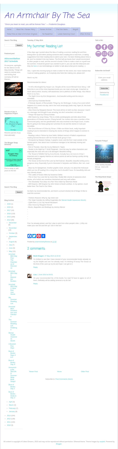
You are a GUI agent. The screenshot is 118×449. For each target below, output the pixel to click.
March (11, 405)
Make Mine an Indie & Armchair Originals (22, 34)
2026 (9, 204)
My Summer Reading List (13, 300)
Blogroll (75, 29)
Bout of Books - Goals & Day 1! (12, 395)
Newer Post (33, 371)
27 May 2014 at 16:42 (53, 256)
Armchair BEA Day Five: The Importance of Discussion (13, 261)
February (12, 408)
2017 (9, 210)
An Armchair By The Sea (46, 16)
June (11, 248)
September (13, 236)
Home (9, 29)
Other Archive (85, 34)
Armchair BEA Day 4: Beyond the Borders (13, 276)
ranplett (102, 442)
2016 (9, 214)
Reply (35, 267)
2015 (9, 217)
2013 (9, 415)
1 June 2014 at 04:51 (45, 275)
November (13, 228)
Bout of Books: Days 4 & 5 (12, 354)
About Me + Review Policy (25, 29)
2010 (9, 425)
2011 (9, 422)
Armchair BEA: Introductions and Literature (13, 311)
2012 (9, 419)
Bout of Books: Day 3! (12, 362)
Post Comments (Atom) (64, 379)
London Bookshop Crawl (66, 34)
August (12, 242)
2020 (9, 207)
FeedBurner (104, 95)
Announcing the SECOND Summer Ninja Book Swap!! (13, 374)
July (10, 245)
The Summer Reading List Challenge (13, 325)
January (12, 411)
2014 (9, 220)
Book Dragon (38, 256)
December (13, 223)
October (12, 233)
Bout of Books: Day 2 (12, 387)
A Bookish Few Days (12, 346)
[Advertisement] (59, 345)
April (11, 402)
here (35, 66)
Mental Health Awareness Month (73, 200)
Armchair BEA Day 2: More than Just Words (13, 289)
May (11, 251)
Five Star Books (62, 29)
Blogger (59, 444)
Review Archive (45, 29)
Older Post (85, 371)
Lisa (35, 275)
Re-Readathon (47, 34)
